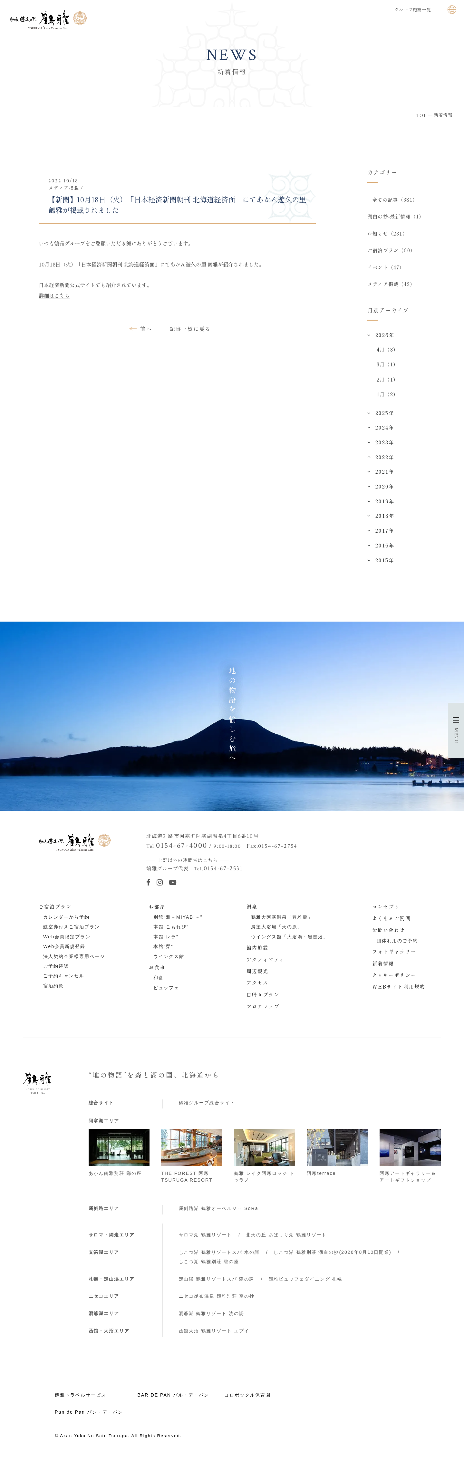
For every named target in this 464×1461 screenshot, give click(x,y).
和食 (158, 980)
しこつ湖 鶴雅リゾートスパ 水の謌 (219, 1254)
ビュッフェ (166, 990)
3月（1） (387, 366)
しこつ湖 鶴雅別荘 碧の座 (209, 1264)
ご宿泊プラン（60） (391, 251)
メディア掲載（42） (391, 286)
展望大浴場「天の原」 (277, 929)
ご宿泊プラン (55, 909)
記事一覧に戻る (190, 329)
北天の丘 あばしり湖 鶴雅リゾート (286, 1237)
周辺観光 (258, 973)
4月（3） (387, 351)
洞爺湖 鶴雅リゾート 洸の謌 (212, 1316)
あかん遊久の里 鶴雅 (194, 264)
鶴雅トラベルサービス (80, 1397)
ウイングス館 (168, 958)
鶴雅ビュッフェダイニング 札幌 (305, 1281)
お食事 (157, 969)
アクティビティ (266, 961)
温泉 (252, 909)
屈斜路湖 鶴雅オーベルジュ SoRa (218, 1211)
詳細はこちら (54, 295)
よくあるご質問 (391, 920)
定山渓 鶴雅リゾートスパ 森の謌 (217, 1281)
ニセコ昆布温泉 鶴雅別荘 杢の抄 (217, 1298)
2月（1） (387, 381)
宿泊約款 (53, 988)
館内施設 (258, 949)
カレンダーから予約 (66, 919)
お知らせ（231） (387, 234)
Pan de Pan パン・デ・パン (89, 1414)
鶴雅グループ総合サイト (207, 1105)
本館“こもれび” (170, 929)
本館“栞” (163, 949)
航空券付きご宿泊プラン (71, 929)
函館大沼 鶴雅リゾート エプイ (214, 1333)
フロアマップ (263, 1008)
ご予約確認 (56, 968)
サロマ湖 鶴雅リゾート (205, 1237)
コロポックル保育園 (247, 1397)
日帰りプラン (263, 997)
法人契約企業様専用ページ (74, 958)
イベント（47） (386, 268)
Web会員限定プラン (67, 939)
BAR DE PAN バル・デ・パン (173, 1397)
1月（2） (387, 396)
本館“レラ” (165, 939)
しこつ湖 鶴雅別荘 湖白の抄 (333, 1254)
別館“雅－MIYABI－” (177, 919)
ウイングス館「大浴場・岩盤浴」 (289, 939)
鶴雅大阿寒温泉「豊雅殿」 (282, 919)
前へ (146, 329)
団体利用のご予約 (397, 943)
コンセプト (386, 909)
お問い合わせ (388, 932)
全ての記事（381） (395, 199)
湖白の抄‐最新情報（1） (395, 216)
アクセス (258, 985)
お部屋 (157, 909)
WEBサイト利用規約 (398, 988)
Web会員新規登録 (64, 949)
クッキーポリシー (394, 977)
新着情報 (383, 965)
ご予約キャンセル (63, 978)
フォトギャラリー (394, 953)
